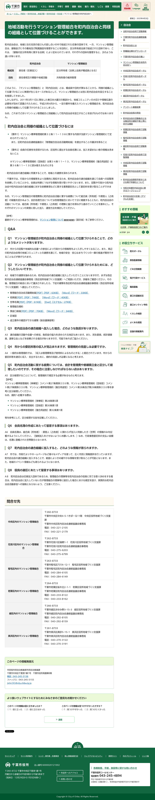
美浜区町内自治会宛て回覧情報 (134, 172)
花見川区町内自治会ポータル (134, 77)
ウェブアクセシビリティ (93, 756)
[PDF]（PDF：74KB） (28, 297)
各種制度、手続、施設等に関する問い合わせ (115, 768)
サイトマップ (10, 756)
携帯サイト (112, 756)
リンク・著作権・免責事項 (48, 756)
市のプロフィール (129, 756)
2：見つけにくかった (96, 709)
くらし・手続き (20, 14)
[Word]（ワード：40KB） (56, 297)
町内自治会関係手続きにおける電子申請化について (134, 181)
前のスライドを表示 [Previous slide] (143, 232)
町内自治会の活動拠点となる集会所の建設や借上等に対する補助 (134, 121)
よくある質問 (136, 322)
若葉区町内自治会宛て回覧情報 (134, 131)
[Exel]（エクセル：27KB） (58, 302)
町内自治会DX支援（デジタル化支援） (134, 197)
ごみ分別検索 (136, 269)
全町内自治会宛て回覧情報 (134, 31)
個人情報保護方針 (71, 756)
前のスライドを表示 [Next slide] (147, 232)
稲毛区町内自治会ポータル (134, 85)
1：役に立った (15, 709)
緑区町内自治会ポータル (133, 96)
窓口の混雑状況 (136, 296)
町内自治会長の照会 (132, 113)
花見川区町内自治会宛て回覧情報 (134, 156)
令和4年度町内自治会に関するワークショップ (134, 189)
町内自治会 (51, 14)
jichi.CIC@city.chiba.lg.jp (19, 683)
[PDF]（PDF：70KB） (32, 311)
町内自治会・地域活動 (36, 14)
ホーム (9, 14)
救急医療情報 (136, 260)
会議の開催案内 (136, 331)
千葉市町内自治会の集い (133, 57)
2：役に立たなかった (35, 709)
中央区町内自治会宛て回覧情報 (134, 164)
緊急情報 (127, 8)
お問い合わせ (66, 779)
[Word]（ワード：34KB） (60, 311)
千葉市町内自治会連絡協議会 (134, 38)
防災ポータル (135, 251)
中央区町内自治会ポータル (134, 71)
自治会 (59, 14)
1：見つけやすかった (73, 709)
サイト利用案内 (26, 756)
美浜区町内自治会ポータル (134, 102)
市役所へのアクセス (69, 773)
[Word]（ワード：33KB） (75, 293)
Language (136, 8)
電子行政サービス (137, 278)
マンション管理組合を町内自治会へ (134, 63)
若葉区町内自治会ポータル (134, 90)
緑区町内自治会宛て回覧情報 (134, 147)
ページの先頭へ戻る (77, 746)
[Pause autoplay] (123, 232)
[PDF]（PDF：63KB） (48, 293)
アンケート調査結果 (131, 107)
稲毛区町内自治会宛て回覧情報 (134, 139)
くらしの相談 (136, 314)
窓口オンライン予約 (138, 305)
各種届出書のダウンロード (134, 51)
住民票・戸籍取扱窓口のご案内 (133, 227)
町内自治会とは (130, 45)
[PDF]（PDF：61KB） (30, 302)
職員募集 (134, 287)
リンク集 (145, 756)
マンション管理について (57, 220)
